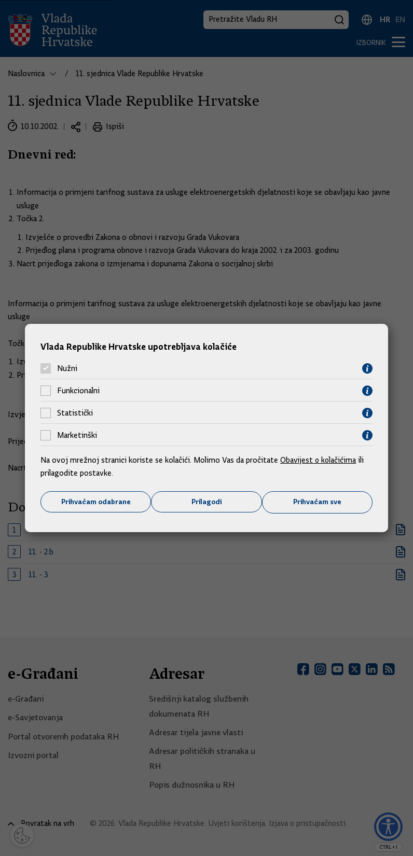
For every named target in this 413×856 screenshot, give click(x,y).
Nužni (67, 368)
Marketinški (77, 435)
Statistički (75, 413)
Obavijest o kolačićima (319, 459)
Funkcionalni (78, 390)
